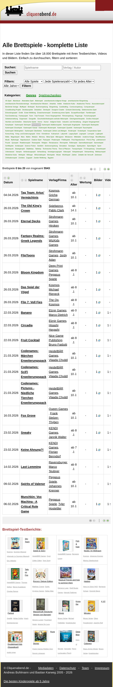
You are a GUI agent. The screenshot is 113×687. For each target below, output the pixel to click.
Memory (42, 137)
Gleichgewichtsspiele (77, 119)
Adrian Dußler (18, 618)
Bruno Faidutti (58, 344)
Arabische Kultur (69, 104)
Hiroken (54, 225)
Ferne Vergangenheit (53, 116)
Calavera (91, 637)
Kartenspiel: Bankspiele (90, 125)
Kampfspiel (9, 125)
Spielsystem (81, 146)
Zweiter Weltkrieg (40, 158)
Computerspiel (89, 107)
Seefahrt (40, 146)
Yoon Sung (46, 560)
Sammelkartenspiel (86, 143)
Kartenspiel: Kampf (30, 128)
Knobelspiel (82, 131)
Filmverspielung (67, 116)
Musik (7, 140)
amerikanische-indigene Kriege (55, 101)
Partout (15, 607)
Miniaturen (69, 137)
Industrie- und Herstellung (71, 122)
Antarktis (53, 104)
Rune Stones (44, 637)
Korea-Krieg (9, 134)
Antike (59, 104)
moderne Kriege (88, 137)
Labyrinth (64, 134)
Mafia (7, 137)
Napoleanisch (25, 140)
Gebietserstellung (11, 119)
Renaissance (53, 143)
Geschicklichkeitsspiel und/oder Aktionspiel (52, 119)
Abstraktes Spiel (27, 101)
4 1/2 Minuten (94, 607)
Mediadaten (46, 668)
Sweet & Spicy (40, 545)
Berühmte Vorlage (11, 107)
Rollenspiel (73, 143)
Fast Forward (39, 116)
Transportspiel (77, 149)
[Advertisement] (56, 32)
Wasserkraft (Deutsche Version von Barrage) (43, 607)
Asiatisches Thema (83, 104)
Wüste (58, 155)
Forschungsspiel (90, 116)
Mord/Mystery (100, 137)
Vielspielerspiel (77, 152)
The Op (54, 300)
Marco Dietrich (58, 314)
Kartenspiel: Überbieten (33, 131)
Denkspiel (46, 110)
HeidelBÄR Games (39, 556)
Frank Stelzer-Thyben (54, 418)
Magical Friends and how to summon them (69, 575)
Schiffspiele (9, 146)
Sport (99, 146)
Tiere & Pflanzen (64, 149)
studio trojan (11, 652)
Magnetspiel (15, 137)
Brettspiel (31, 107)
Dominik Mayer (94, 591)
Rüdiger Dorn (48, 649)
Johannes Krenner (96, 556)
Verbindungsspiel (29, 152)
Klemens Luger (63, 588)
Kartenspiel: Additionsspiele (52, 125)
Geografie (32, 119)
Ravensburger (58, 462)
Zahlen (74, 155)
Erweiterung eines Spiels (61, 113)
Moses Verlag (63, 618)
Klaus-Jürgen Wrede (90, 649)
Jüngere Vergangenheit (90, 122)
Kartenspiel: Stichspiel (23, 125)
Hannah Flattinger (70, 592)
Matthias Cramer (38, 586)
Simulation (63, 146)
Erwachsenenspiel (43, 113)
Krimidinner (46, 134)
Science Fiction (30, 146)
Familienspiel (90, 113)
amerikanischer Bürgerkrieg (78, 101)
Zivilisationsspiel (11, 158)
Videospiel (67, 152)
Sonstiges (71, 146)
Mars (22, 137)
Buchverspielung (42, 107)
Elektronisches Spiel (89, 110)
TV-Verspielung (89, 149)
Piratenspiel (55, 140)
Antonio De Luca (44, 624)
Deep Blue (69, 633)
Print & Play (91, 140)
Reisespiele (36, 143)
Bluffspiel (23, 107)
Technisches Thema (50, 149)
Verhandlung (41, 152)
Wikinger (29, 155)
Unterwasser (9, 152)
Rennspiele (64, 143)
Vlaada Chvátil (58, 360)
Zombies (21, 158)
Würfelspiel (66, 155)
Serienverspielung (51, 146)
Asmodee (67, 649)
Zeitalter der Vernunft (85, 155)
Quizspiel (15, 143)
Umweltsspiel (101, 149)
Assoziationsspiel (98, 104)
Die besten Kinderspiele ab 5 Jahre (26, 681)
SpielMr (9, 618)
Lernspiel (91, 134)
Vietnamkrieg (89, 152)
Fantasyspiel (23, 116)
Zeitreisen (98, 155)
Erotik (21, 113)
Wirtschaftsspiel (40, 155)
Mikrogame (59, 137)
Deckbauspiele (27, 110)
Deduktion (38, 110)
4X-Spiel (8, 101)
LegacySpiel (73, 134)
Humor (46, 122)
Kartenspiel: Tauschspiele (83, 128)
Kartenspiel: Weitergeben (14, 131)
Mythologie (15, 140)
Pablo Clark (56, 210)
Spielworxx (56, 205)
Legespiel (82, 134)
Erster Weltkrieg (30, 113)
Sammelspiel (98, 143)
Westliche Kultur (11, 155)
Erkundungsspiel (11, 113)
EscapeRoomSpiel (78, 113)
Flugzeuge (78, 116)
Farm (31, 116)
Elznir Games (57, 310)
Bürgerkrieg (53, 107)
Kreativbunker (71, 623)
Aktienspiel (39, 101)
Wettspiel (21, 155)
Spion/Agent (91, 146)
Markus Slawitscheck (90, 560)
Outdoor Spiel (36, 140)
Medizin (35, 137)
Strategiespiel (20, 149)
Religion (45, 143)
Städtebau (30, 149)
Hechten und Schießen (13, 122)
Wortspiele (51, 155)
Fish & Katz (68, 544)
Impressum (102, 668)
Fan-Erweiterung (11, 116)
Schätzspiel (19, 146)
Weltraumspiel (100, 152)
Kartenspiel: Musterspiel (47, 128)
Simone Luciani (37, 620)
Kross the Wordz (69, 607)
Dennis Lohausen (38, 653)
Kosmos (54, 190)
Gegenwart (23, 119)
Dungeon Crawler (58, 110)
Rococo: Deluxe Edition (43, 575)
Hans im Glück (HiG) (90, 586)
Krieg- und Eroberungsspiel (25, 134)
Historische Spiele (29, 122)
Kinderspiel (72, 131)
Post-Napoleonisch (78, 140)
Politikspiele (66, 140)
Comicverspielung (76, 107)
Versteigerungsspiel (55, 152)
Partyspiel (46, 140)
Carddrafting (63, 107)
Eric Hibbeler (11, 561)
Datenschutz (67, 668)
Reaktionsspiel (25, 143)
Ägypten (51, 158)
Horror (40, 122)
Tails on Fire (18, 573)
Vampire (19, 152)
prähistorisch (101, 140)
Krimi (38, 134)
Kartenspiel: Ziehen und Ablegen (55, 131)
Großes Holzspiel (92, 119)
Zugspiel (29, 158)
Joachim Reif (98, 623)
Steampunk (9, 149)
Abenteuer (16, 101)
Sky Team (19, 540)
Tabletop (38, 149)
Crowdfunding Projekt (13, 110)
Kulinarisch (55, 134)
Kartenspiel (36, 125)
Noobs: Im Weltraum (92, 545)
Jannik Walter (57, 437)
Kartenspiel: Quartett (64, 128)
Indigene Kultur (55, 122)
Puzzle (7, 143)
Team (85, 668)
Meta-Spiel (50, 137)
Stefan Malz (49, 591)
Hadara (91, 575)
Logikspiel (99, 134)
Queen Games (58, 408)
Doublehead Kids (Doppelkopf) (15, 639)
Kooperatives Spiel (94, 131)
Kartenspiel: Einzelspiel (13, 128)
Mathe (28, 137)
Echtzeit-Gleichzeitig (73, 110)
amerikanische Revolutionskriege (17, 104)
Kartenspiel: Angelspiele (71, 125)
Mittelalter (77, 137)
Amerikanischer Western (39, 104)
